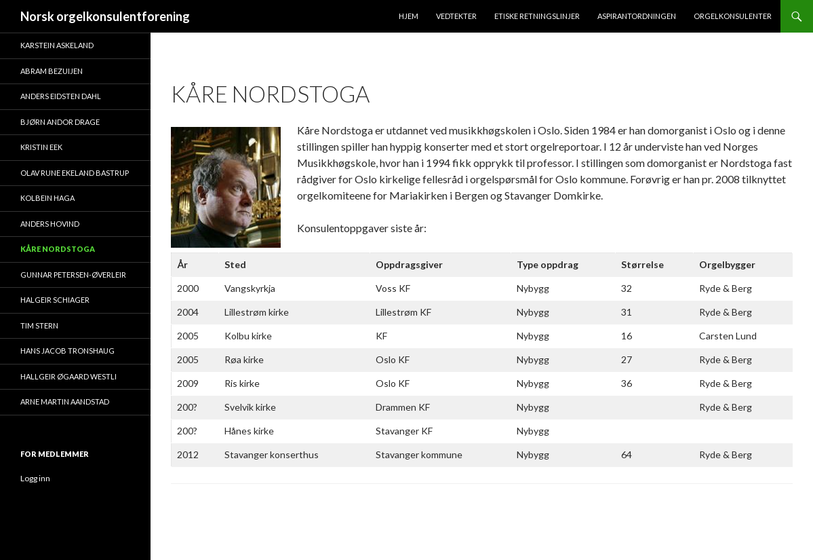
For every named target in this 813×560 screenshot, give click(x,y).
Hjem (408, 16)
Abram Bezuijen (51, 71)
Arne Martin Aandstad (64, 401)
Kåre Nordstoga (57, 248)
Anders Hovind (49, 223)
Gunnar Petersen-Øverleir (73, 274)
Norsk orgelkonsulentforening (105, 16)
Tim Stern (39, 325)
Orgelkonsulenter (733, 16)
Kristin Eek (41, 147)
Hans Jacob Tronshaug (67, 350)
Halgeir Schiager (55, 299)
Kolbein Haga (47, 197)
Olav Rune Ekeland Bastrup (74, 172)
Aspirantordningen (636, 16)
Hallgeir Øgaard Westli (68, 376)
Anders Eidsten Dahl (60, 96)
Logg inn (35, 478)
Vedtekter (456, 16)
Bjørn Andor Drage (60, 121)
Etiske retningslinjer (537, 16)
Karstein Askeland (57, 45)
